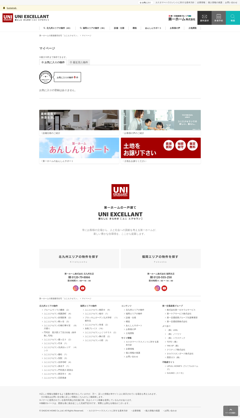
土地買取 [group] (192, 28)
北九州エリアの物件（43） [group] (57, 28)
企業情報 (201, 2)
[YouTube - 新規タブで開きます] (82, 288)
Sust (9, 7)
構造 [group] (135, 28)
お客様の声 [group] (175, 28)
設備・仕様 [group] (119, 28)
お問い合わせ (231, 2)
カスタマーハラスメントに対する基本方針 (174, 2)
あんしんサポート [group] (153, 28)
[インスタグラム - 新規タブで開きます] (76, 288)
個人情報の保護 (215, 2)
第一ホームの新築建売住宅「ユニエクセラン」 (59, 35)
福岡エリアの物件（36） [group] (93, 28)
